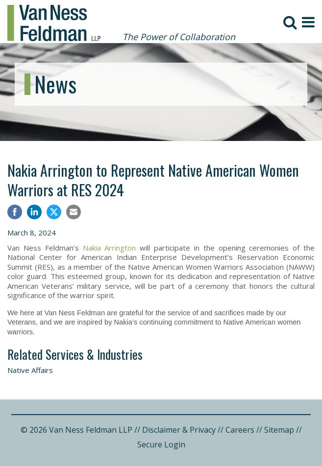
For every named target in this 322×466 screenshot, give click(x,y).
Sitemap (279, 429)
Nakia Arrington (109, 248)
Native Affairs (30, 370)
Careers (239, 429)
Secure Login (161, 444)
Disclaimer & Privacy (179, 429)
